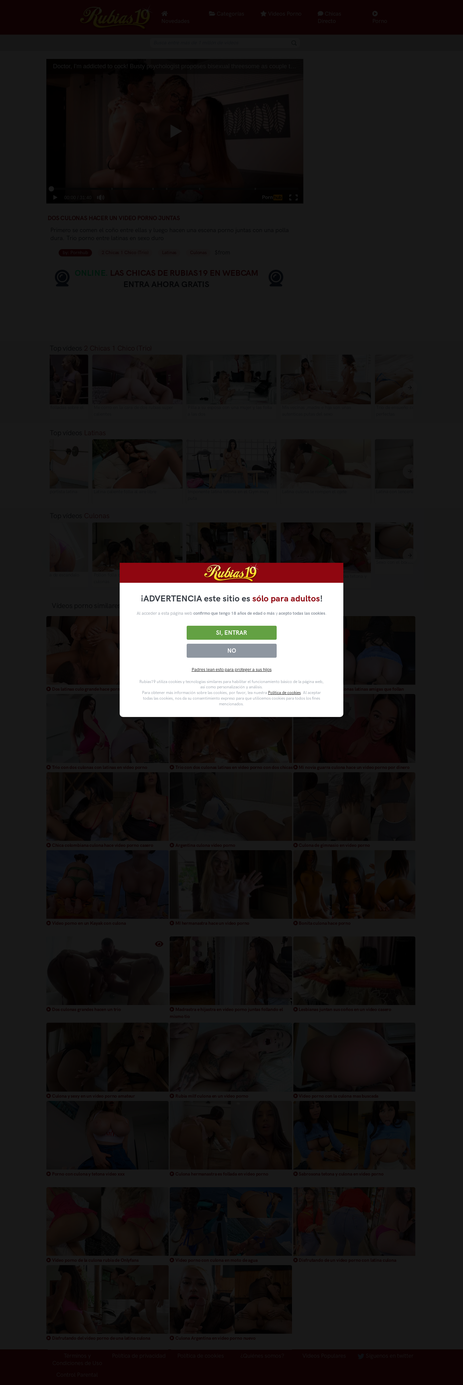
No (231, 650)
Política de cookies (284, 692)
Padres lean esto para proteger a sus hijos (232, 669)
